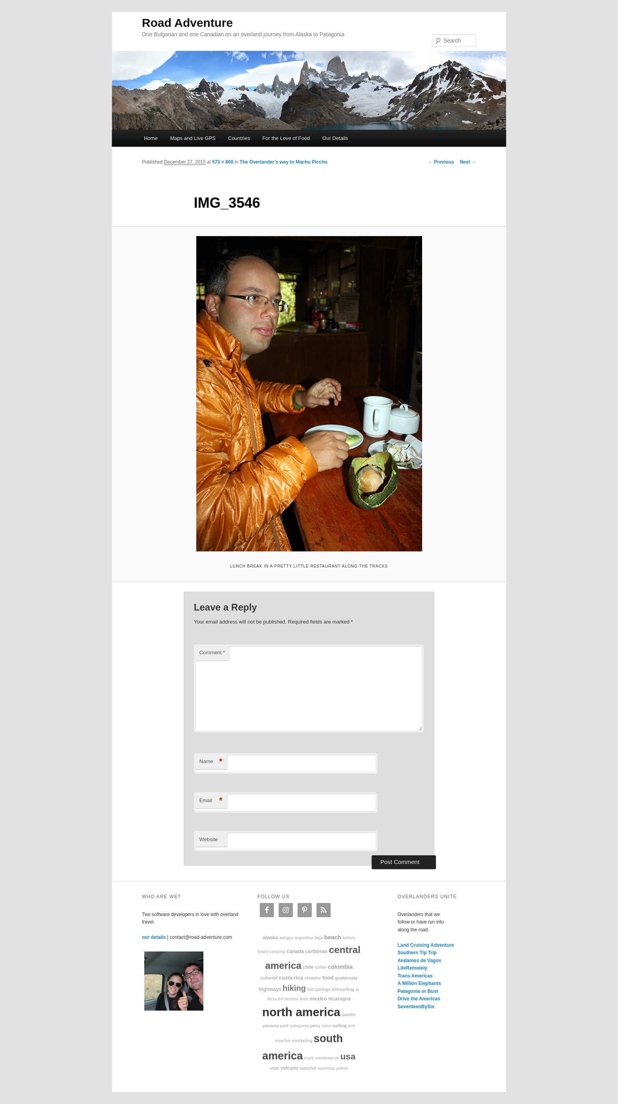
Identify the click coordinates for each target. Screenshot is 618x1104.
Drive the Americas (419, 999)
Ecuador (313, 978)
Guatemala (346, 977)
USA (348, 1056)
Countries (239, 138)
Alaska (270, 937)
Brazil (262, 951)
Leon (304, 999)
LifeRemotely (412, 968)
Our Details (335, 138)
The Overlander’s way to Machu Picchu (284, 162)
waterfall (308, 1068)
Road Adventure (187, 22)
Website (208, 839)
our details (154, 937)
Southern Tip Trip (417, 952)
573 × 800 (222, 162)
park (284, 1026)
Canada (295, 951)
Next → (468, 162)
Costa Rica (291, 978)
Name (211, 761)
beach (332, 937)
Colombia (340, 967)
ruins (326, 1026)
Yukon (342, 1068)
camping (277, 951)
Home (151, 138)
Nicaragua (339, 999)
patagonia (299, 1026)
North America (301, 1011)
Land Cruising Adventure (426, 945)
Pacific (349, 1014)
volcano (289, 1068)
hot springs (318, 989)
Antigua (286, 938)
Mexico (318, 999)
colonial (268, 977)
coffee (320, 967)
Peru (315, 1025)
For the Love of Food (286, 138)
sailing (339, 1025)
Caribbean (316, 951)
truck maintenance (321, 1058)
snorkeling (302, 1041)
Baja (319, 938)
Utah (274, 1068)
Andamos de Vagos (419, 960)
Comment (212, 652)
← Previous (441, 162)
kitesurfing (342, 989)
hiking (294, 988)
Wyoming (326, 1068)
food (328, 978)
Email (211, 800)
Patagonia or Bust (418, 991)
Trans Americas (415, 976)
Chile (308, 967)
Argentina (304, 938)
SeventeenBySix (416, 1006)
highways (270, 989)
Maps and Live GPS (193, 138)
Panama (271, 1025)
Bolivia (349, 938)
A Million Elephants (419, 983)
